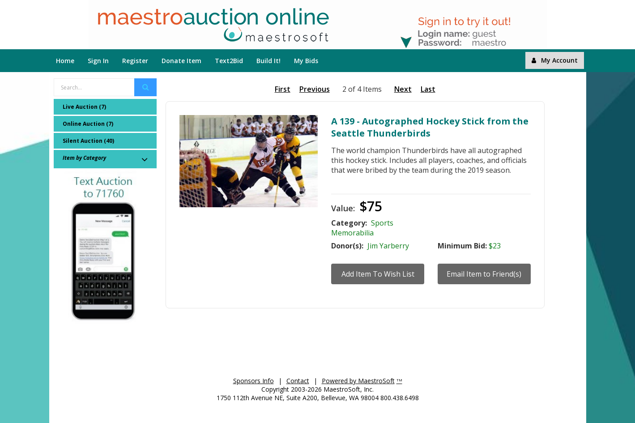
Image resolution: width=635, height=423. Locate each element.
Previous (314, 89)
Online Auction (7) (88, 124)
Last (428, 89)
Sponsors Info (253, 380)
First (282, 89)
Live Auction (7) (84, 107)
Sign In (98, 60)
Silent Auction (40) (88, 141)
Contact (297, 380)
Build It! (268, 60)
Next (403, 89)
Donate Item (181, 60)
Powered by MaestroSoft (358, 380)
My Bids (306, 60)
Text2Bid (229, 60)
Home (65, 60)
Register (135, 60)
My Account (555, 60)
